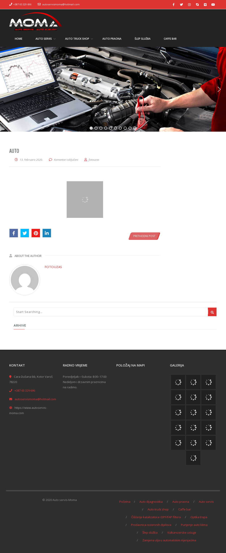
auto (14, 150)
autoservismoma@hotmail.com (61, 4)
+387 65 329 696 (22, 4)
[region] (113, 89)
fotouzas (53, 267)
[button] (6, 89)
